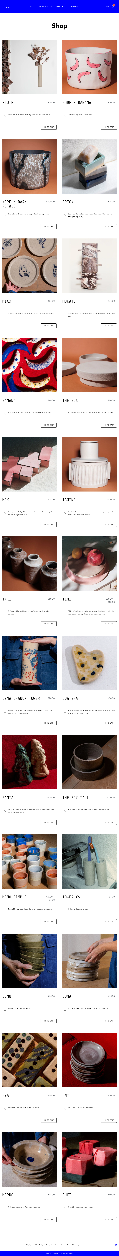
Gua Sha (70, 698)
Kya (5, 1095)
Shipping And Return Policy (34, 1245)
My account (80, 1245)
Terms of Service (60, 1245)
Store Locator (61, 6)
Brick (67, 201)
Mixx (6, 301)
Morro (7, 1194)
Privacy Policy (71, 1245)
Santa (7, 797)
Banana (9, 400)
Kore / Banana (76, 102)
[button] (49, 127)
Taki (6, 599)
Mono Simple (14, 896)
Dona (66, 996)
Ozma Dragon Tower (21, 698)
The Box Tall (75, 797)
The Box (70, 400)
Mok (5, 499)
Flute (7, 102)
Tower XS (71, 896)
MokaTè (69, 301)
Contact (74, 6)
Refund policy (49, 1245)
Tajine (69, 499)
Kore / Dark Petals (14, 204)
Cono (6, 996)
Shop (32, 6)
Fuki (66, 1194)
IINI (66, 599)
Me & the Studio (45, 6)
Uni (65, 1095)
